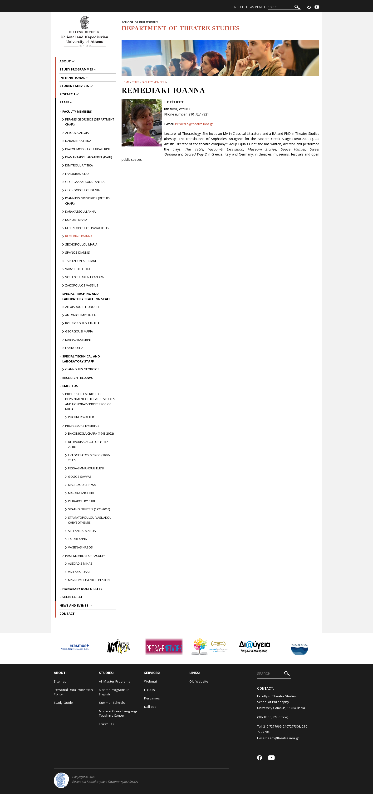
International (72, 77)
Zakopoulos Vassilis (81, 285)
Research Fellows (77, 378)
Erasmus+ (106, 724)
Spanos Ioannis (77, 252)
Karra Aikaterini (78, 339)
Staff (135, 82)
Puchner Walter (81, 417)
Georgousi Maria (79, 331)
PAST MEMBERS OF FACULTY (85, 555)
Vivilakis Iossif (79, 572)
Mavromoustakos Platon (89, 580)
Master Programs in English (114, 692)
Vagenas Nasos (80, 547)
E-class (149, 690)
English (238, 7)
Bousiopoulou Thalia (82, 323)
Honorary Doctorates (82, 589)
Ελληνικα (255, 7)
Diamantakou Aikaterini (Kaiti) (88, 157)
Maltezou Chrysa (82, 484)
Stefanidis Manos (82, 531)
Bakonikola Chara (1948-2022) (91, 433)
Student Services (74, 86)
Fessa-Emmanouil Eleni (86, 468)
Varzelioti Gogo (78, 269)
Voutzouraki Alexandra (84, 277)
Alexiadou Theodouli (82, 307)
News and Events (74, 605)
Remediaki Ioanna (78, 236)
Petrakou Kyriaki (81, 501)
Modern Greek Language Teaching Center (118, 713)
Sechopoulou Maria (81, 244)
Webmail (151, 681)
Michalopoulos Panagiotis (87, 228)
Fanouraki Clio (77, 173)
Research (67, 94)
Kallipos (150, 706)
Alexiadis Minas (80, 563)
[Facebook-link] (309, 7)
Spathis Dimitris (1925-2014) (89, 509)
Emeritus (70, 386)
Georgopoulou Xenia (82, 190)
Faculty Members (154, 82)
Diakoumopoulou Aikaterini (87, 149)
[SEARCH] (284, 7)
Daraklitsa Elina (78, 141)
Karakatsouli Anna (80, 211)
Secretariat (72, 597)
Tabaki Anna (77, 539)
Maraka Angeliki (81, 493)
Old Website (198, 681)
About (65, 61)
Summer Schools (112, 702)
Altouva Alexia (77, 133)
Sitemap (60, 681)
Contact (67, 613)
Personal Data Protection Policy (73, 692)
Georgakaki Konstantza (84, 182)
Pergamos (152, 698)
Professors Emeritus (82, 425)
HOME (125, 82)
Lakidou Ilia (74, 348)
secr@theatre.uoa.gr (283, 738)
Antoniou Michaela (80, 315)
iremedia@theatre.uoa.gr (194, 124)
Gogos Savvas (80, 476)
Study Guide (63, 702)
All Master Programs (114, 681)
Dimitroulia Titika (79, 165)
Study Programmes (76, 69)
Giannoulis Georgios (82, 369)
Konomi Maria (76, 219)
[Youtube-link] (316, 7)
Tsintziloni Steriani (80, 261)
